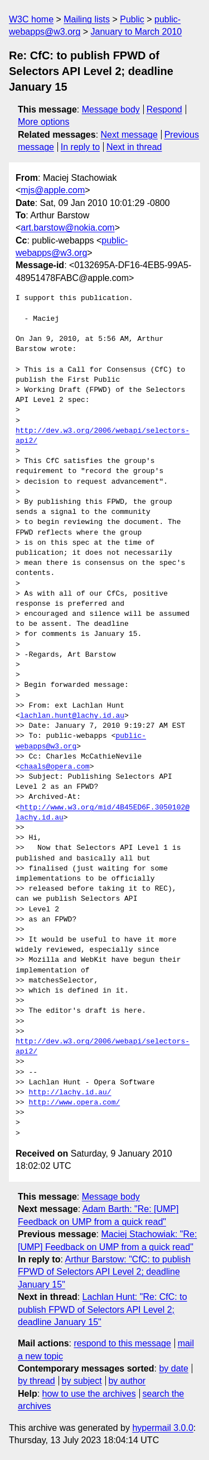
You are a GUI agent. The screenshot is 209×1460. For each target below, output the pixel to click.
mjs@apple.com (53, 190)
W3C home (31, 19)
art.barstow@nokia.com (67, 227)
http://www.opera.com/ (74, 1103)
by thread (36, 1381)
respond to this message (122, 1343)
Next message (129, 134)
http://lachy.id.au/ (69, 1093)
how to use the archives (89, 1393)
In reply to (80, 147)
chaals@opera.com (55, 767)
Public (132, 19)
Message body (111, 109)
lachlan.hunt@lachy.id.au (72, 716)
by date (173, 1368)
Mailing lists (87, 19)
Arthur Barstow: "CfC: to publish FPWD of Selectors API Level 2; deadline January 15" (104, 1272)
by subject (82, 1381)
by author (126, 1381)
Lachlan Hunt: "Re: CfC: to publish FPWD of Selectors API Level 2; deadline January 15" (102, 1309)
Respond (164, 109)
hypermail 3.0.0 (162, 1428)
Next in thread (134, 147)
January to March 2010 (136, 31)
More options (44, 122)
